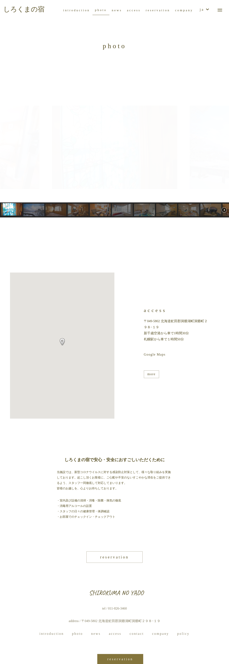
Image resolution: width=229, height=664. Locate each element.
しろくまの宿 (23, 9)
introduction (51, 633)
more (151, 374)
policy (183, 633)
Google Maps (155, 354)
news (96, 633)
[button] (6, 147)
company (160, 633)
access (115, 633)
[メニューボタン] (220, 10)
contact (137, 633)
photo (77, 633)
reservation (114, 557)
